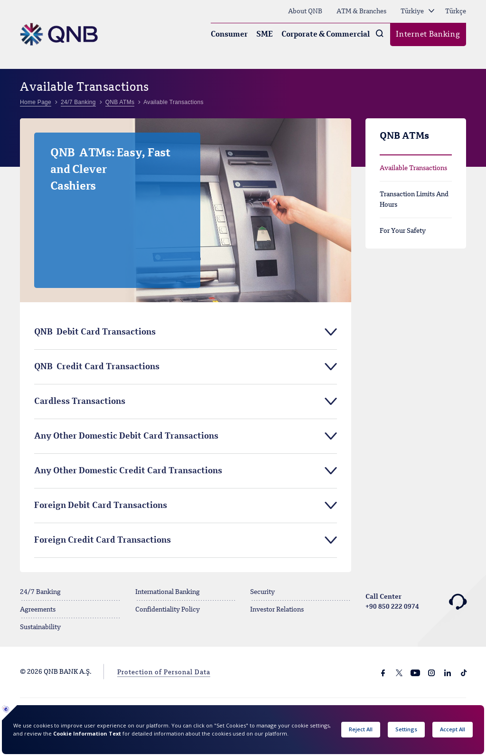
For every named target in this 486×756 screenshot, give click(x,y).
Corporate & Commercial (325, 34)
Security (262, 592)
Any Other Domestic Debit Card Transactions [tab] (126, 436)
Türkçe (455, 11)
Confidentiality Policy (167, 609)
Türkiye (417, 11)
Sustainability (40, 627)
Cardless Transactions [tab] (79, 401)
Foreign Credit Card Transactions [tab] (102, 540)
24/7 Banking (40, 592)
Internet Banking (428, 34)
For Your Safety (403, 231)
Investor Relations (277, 609)
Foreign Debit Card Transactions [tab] (100, 505)
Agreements (38, 609)
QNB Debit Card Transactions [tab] (95, 332)
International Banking (167, 592)
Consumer (229, 34)
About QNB (305, 11)
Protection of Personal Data (163, 672)
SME (264, 34)
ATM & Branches (361, 11)
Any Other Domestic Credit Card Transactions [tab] (128, 471)
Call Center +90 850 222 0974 (416, 602)
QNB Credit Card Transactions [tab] (96, 367)
